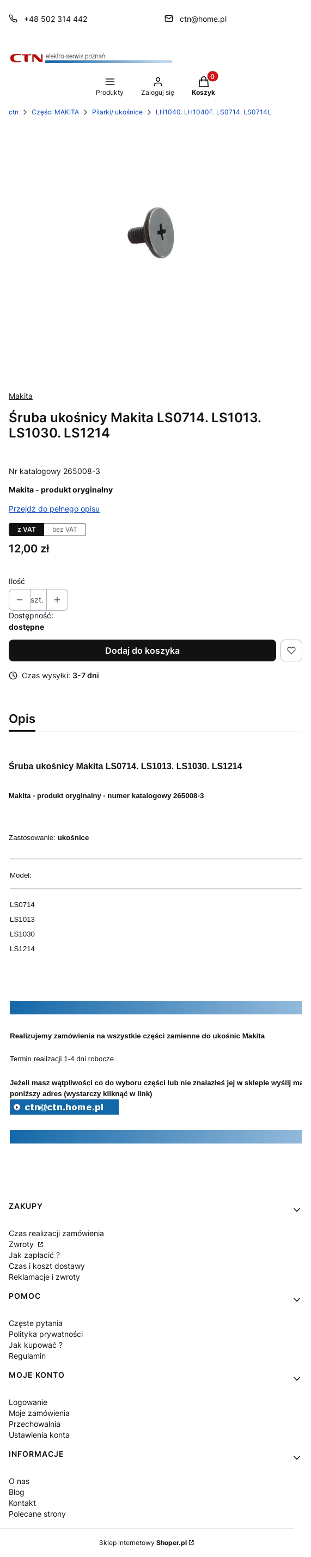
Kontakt (22, 1502)
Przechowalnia (34, 1423)
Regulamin (27, 1355)
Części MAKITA (55, 112)
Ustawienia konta (39, 1434)
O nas (19, 1481)
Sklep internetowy (143, 1542)
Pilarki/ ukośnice (117, 112)
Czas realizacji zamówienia (56, 1233)
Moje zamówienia (39, 1413)
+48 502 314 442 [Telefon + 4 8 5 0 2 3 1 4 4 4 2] (55, 18)
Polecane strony (37, 1513)
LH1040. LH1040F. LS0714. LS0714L (213, 112)
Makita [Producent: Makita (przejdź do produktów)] (21, 395)
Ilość (17, 581)
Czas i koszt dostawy (47, 1265)
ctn (14, 112)
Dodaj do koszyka (142, 650)
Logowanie (28, 1402)
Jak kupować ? (36, 1344)
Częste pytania (36, 1323)
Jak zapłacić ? (34, 1255)
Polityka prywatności (46, 1334)
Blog (17, 1492)
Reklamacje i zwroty (44, 1276)
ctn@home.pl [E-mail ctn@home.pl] (203, 18)
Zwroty (22, 1244)
